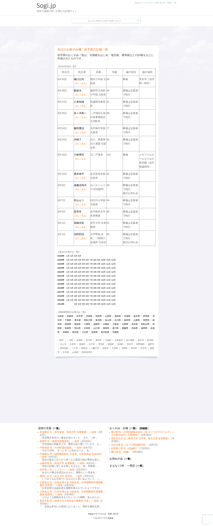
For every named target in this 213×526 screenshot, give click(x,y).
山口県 (96, 328)
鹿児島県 (105, 332)
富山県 (108, 320)
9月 (99, 260)
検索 (169, 3)
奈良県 (134, 324)
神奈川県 (88, 320)
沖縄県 (115, 332)
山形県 (108, 316)
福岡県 (144, 328)
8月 (95, 260)
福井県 (127, 320)
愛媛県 (125, 328)
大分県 (85, 332)
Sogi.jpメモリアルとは (144, 3)
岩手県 (79, 316)
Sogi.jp (110, 518)
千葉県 (68, 320)
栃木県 (137, 316)
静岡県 (68, 324)
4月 (79, 256)
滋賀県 (96, 324)
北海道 (60, 316)
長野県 (146, 320)
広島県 (87, 328)
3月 (75, 256)
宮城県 (89, 316)
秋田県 (98, 316)
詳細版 (143, 428)
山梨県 (137, 320)
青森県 (70, 316)
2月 (71, 256)
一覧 (174, 3)
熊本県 (75, 332)
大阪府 (115, 324)
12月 (113, 260)
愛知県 (77, 324)
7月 (91, 260)
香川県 (115, 328)
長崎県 (66, 332)
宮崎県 (94, 332)
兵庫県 (125, 324)
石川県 (118, 320)
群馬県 (146, 316)
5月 (83, 260)
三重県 (87, 324)
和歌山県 (145, 324)
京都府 (106, 324)
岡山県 (77, 328)
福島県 (118, 316)
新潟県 (98, 320)
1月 (68, 256)
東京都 (77, 320)
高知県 (134, 328)
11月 (108, 260)
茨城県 (127, 316)
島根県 (68, 328)
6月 (87, 260)
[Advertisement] (106, 35)
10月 (103, 260)
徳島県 (106, 328)
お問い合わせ (160, 3)
